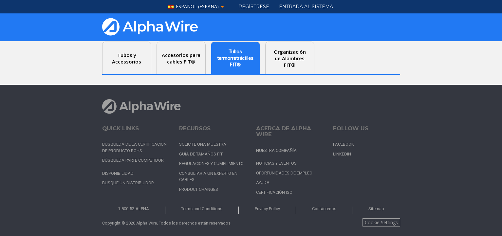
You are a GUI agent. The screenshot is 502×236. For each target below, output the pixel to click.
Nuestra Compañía (276, 150)
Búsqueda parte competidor (133, 160)
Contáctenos (324, 208)
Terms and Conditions (201, 208)
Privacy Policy (267, 208)
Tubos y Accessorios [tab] (126, 58)
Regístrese (253, 6)
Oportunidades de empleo (284, 173)
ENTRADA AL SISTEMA (306, 6)
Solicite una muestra (202, 144)
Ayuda (263, 182)
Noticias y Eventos (276, 163)
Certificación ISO (274, 192)
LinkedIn (342, 154)
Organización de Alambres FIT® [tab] (290, 58)
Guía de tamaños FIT (201, 154)
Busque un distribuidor (128, 182)
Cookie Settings (381, 222)
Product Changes (198, 189)
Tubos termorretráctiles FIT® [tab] (235, 58)
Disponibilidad (118, 173)
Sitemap (376, 208)
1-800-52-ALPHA (133, 208)
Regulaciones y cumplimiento (211, 163)
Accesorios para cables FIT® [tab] (181, 58)
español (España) (197, 6)
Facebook (343, 144)
